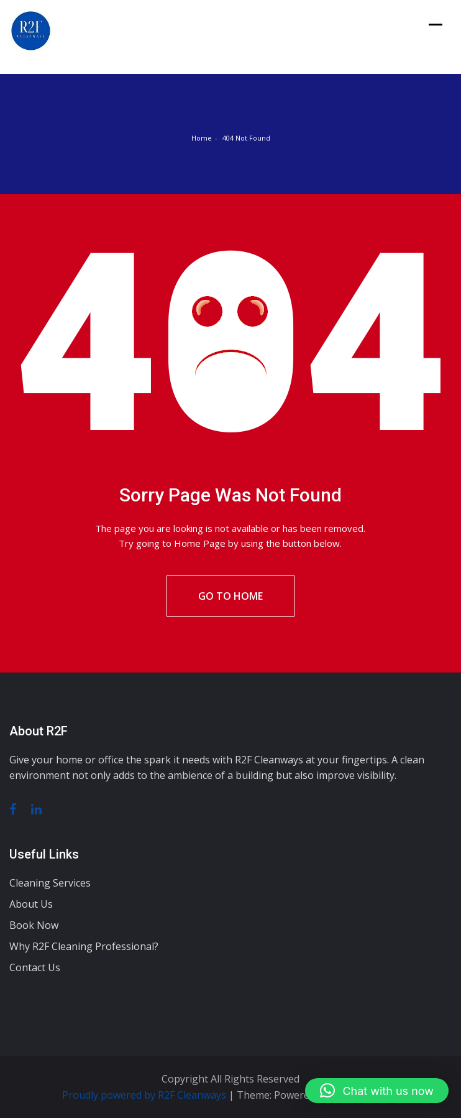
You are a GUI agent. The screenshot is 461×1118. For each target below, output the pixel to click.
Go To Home (230, 596)
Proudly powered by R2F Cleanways (145, 1095)
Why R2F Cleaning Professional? (83, 946)
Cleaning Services (50, 883)
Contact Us (34, 967)
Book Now (33, 925)
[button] (377, 1090)
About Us (31, 904)
